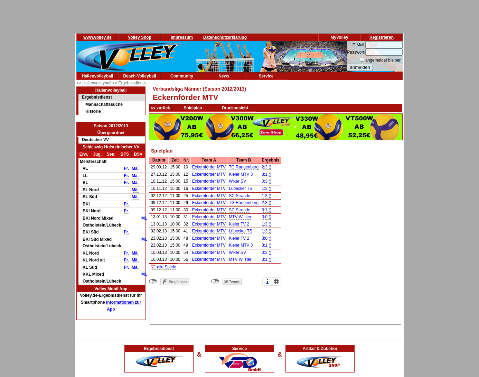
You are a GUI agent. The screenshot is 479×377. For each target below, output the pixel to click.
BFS (125, 154)
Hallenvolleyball (97, 76)
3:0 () (266, 216)
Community (181, 76)
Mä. (135, 168)
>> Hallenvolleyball (94, 83)
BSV (138, 154)
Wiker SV (237, 181)
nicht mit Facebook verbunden (153, 281)
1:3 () (266, 188)
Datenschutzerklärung (225, 37)
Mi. (144, 218)
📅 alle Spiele (163, 267)
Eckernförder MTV (209, 167)
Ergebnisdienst (97, 97)
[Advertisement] (275, 311)
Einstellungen (276, 281)
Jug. (97, 154)
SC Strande (239, 195)
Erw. (83, 154)
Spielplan (193, 107)
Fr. (126, 168)
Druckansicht (235, 107)
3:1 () (266, 174)
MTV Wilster (240, 216)
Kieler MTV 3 (241, 174)
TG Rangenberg (244, 167)
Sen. (111, 154)
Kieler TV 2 (239, 224)
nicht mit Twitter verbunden (215, 281)
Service (266, 76)
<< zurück (160, 107)
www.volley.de (97, 37)
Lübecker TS (240, 188)
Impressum (182, 37)
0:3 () (266, 181)
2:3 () (266, 167)
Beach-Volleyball (139, 76)
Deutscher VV (95, 139)
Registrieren (381, 37)
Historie (93, 111)
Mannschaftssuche (104, 104)
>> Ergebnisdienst (129, 83)
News (223, 76)
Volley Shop (139, 37)
